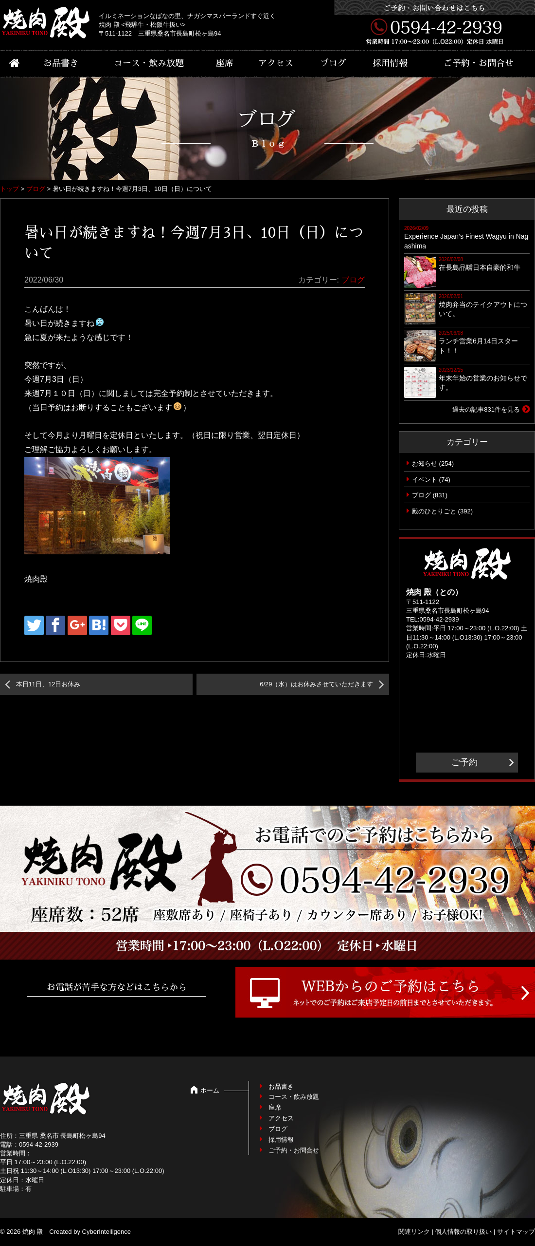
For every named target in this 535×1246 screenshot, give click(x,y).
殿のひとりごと (434, 511)
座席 (224, 63)
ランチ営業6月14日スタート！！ (478, 346)
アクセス (275, 63)
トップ (9, 188)
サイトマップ (516, 1231)
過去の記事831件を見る (486, 409)
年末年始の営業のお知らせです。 (483, 383)
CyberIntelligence (106, 1231)
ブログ (333, 63)
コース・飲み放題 (149, 63)
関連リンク (414, 1231)
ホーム (209, 1090)
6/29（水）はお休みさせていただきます (316, 684)
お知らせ (424, 463)
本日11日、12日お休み (48, 684)
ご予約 (464, 762)
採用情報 (390, 63)
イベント (424, 479)
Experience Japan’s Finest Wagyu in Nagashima (466, 241)
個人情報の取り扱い (463, 1231)
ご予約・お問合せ (479, 63)
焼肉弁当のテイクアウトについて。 (483, 309)
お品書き (60, 63)
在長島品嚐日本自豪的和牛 (479, 267)
